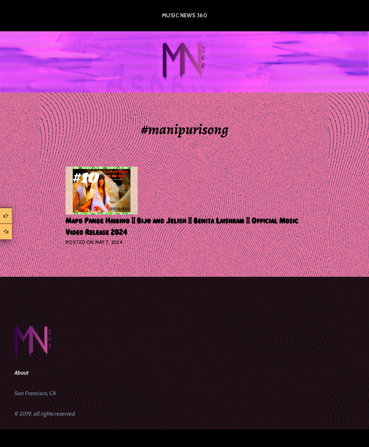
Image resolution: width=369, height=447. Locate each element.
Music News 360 (184, 15)
